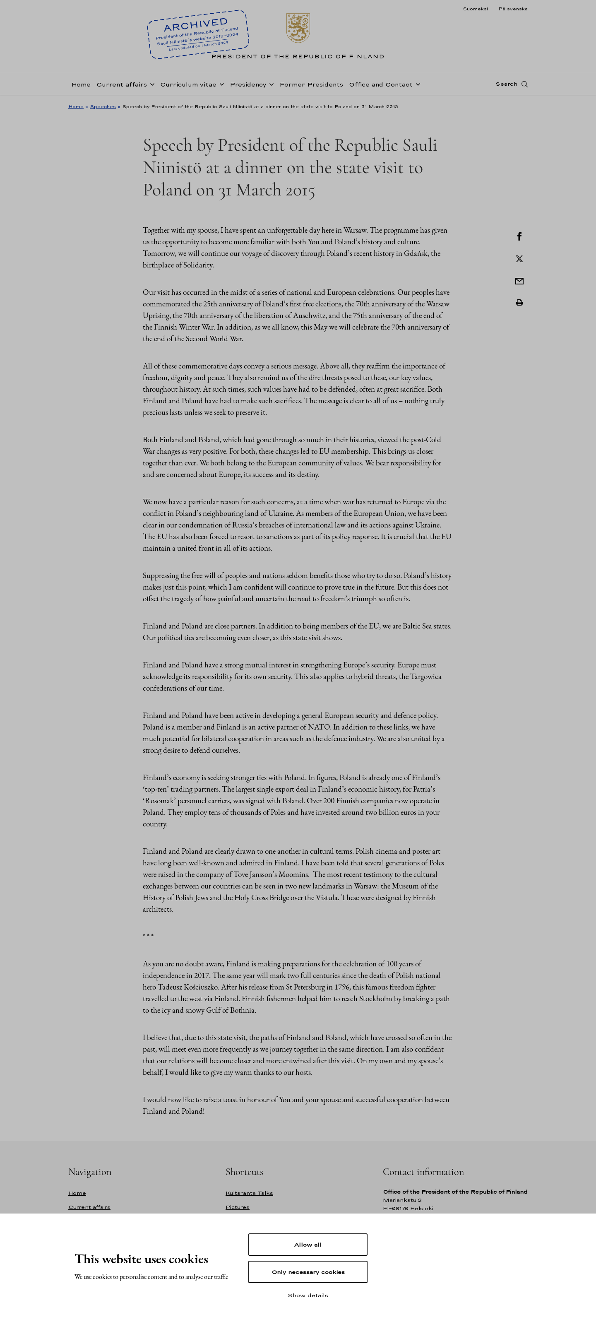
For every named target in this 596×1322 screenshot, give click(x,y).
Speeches (103, 106)
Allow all (308, 1244)
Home (81, 84)
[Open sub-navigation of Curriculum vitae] (220, 84)
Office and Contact (381, 84)
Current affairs (121, 84)
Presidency (248, 84)
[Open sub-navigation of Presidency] (270, 84)
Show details (308, 1295)
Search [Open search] (506, 84)
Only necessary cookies (308, 1272)
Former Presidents (311, 84)
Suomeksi (475, 9)
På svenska (513, 9)
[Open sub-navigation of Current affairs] (150, 84)
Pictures (238, 1207)
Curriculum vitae (188, 84)
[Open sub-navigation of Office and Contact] (416, 84)
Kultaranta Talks (249, 1193)
